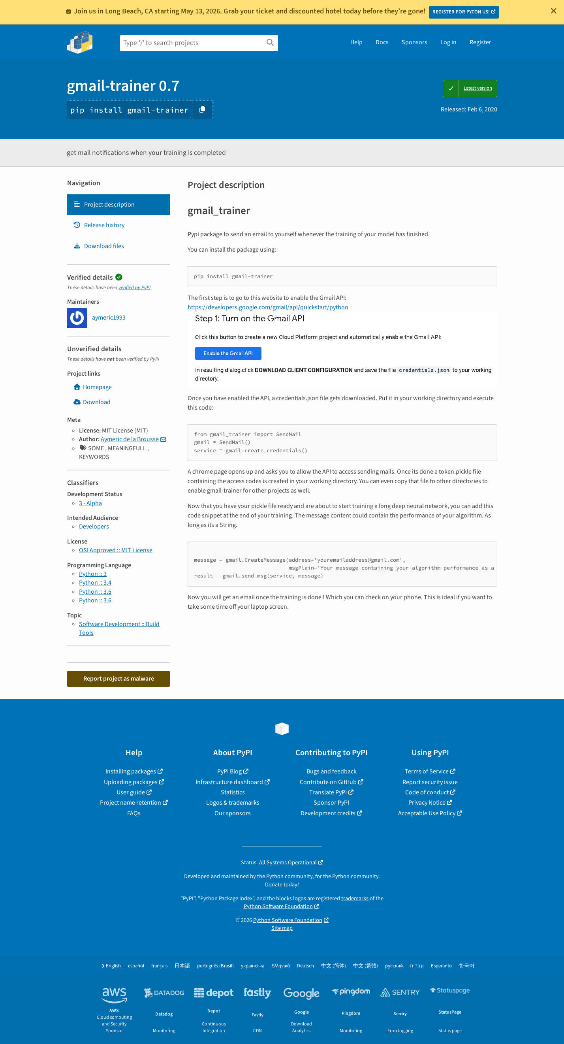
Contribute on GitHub (328, 782)
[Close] (553, 10)
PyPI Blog (229, 771)
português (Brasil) (215, 966)
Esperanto (441, 966)
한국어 (466, 966)
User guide (131, 792)
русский (394, 966)
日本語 (182, 966)
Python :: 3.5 (95, 591)
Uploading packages (131, 782)
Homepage (92, 387)
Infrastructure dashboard (229, 782)
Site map (282, 928)
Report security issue (430, 782)
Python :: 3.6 (95, 600)
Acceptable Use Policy (426, 813)
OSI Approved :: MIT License (115, 550)
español (136, 966)
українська (252, 966)
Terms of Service (427, 771)
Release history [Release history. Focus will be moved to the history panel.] (98, 225)
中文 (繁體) (365, 966)
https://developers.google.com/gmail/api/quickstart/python (268, 307)
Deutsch (305, 966)
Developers (94, 526)
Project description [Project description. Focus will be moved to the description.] (104, 204)
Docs (382, 42)
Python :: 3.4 (95, 582)
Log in (448, 42)
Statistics (233, 792)
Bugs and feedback (331, 771)
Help (356, 42)
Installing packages (130, 771)
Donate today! (282, 884)
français (159, 966)
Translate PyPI (328, 792)
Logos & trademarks (232, 802)
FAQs (134, 813)
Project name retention (130, 802)
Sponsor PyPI (331, 802)
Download (92, 402)
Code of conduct (427, 792)
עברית (417, 966)
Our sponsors (232, 813)
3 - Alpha (90, 503)
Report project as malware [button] (118, 678)
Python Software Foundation (278, 906)
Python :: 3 (93, 574)
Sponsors (414, 42)
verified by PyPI (134, 287)
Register (480, 42)
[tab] (118, 204)
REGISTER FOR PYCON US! (461, 11)
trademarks (354, 898)
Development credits (328, 813)
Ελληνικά (280, 966)
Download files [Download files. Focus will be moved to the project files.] (98, 246)
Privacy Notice (427, 802)
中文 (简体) (333, 966)
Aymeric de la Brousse (130, 439)
